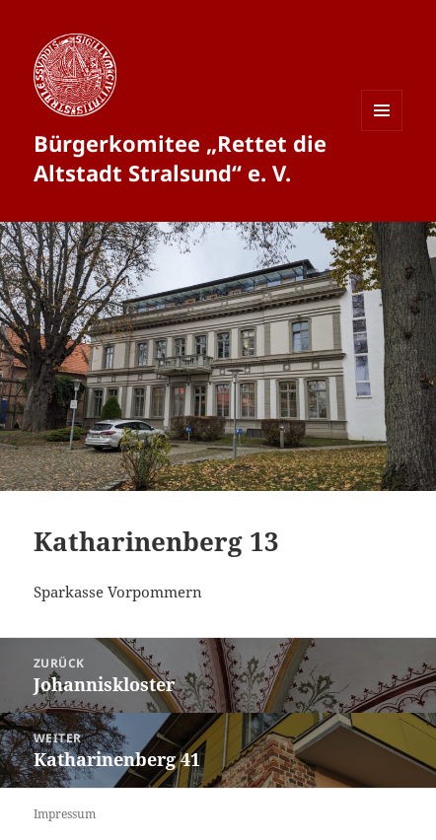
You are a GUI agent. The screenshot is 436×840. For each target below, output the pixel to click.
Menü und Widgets (382, 130)
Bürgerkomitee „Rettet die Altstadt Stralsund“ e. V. (180, 157)
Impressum (65, 813)
